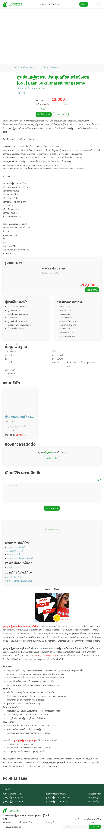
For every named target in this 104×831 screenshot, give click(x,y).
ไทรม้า (43, 88)
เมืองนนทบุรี (32, 88)
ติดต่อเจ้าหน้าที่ (61, 114)
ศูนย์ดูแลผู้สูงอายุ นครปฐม (56, 801)
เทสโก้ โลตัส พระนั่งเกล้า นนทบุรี (19, 581)
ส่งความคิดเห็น (52, 508)
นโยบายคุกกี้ (49, 822)
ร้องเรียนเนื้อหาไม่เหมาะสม (12, 827)
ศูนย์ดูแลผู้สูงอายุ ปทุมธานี (55, 794)
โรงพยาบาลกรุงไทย (14, 554)
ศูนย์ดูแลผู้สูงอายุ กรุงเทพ (13, 797)
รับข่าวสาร (95, 826)
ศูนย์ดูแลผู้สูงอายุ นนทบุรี (13, 801)
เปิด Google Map (52, 529)
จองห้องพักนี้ (92, 290)
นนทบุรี (20, 88)
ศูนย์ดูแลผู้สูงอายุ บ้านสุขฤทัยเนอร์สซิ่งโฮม (53, 77)
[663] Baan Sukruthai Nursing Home (51, 83)
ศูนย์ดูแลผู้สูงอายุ (23, 68)
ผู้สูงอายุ (7, 68)
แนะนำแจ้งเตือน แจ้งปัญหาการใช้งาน (88, 819)
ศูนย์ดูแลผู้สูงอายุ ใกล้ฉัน (12, 794)
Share (56, 589)
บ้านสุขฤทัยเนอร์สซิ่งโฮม (47, 68)
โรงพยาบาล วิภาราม (15, 551)
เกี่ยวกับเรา (7, 822)
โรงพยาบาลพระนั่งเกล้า (16, 547)
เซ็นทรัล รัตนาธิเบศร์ (15, 577)
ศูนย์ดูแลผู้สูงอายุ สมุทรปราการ (58, 797)
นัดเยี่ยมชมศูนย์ (44, 114)
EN (19, 93)
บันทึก (47, 589)
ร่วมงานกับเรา (96, 822)
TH (24, 93)
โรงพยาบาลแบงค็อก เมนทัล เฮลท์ (20, 558)
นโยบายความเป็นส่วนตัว (27, 822)
